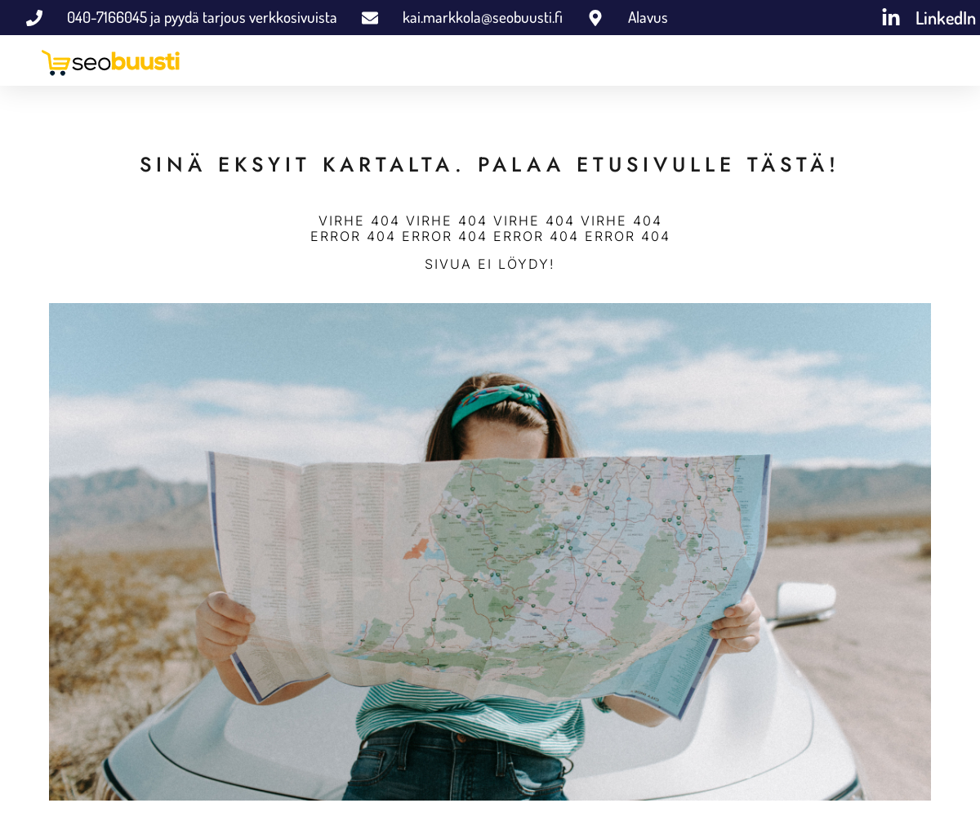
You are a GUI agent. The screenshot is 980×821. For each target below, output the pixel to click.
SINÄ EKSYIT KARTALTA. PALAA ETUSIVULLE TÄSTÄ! (490, 164)
